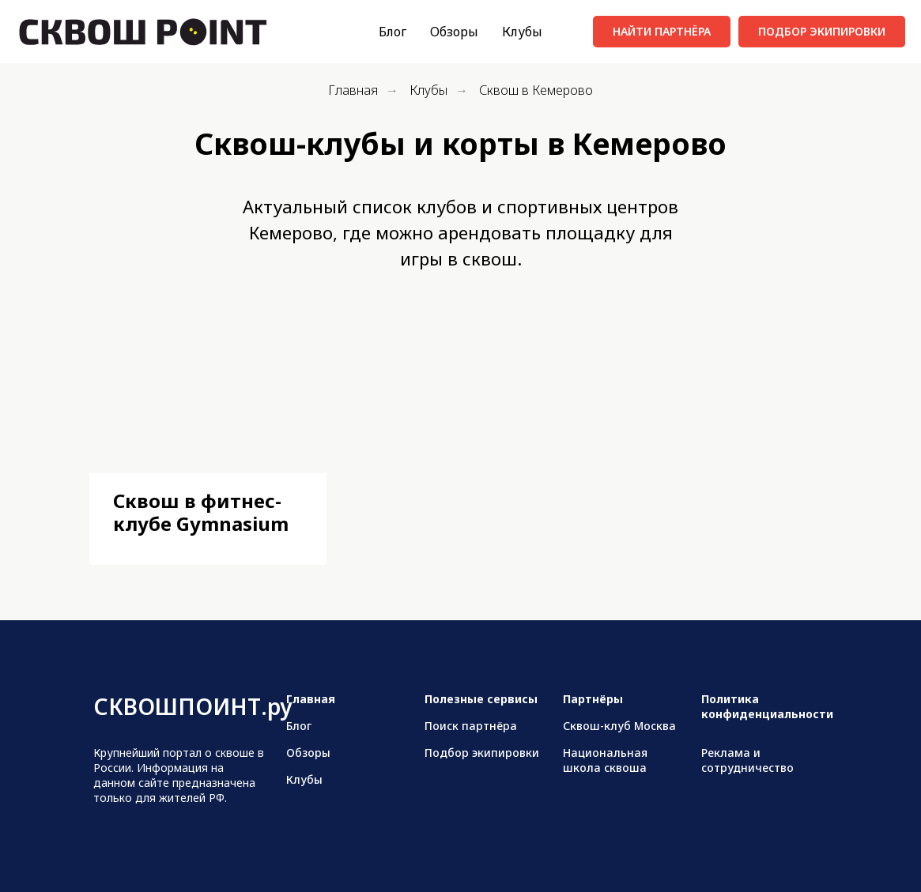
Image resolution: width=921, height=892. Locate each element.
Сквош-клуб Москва (619, 725)
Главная (353, 90)
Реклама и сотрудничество (747, 760)
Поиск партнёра (471, 725)
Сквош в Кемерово (536, 90)
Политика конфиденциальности (767, 706)
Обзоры (454, 31)
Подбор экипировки (482, 752)
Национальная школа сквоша (605, 760)
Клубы (522, 31)
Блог (392, 31)
